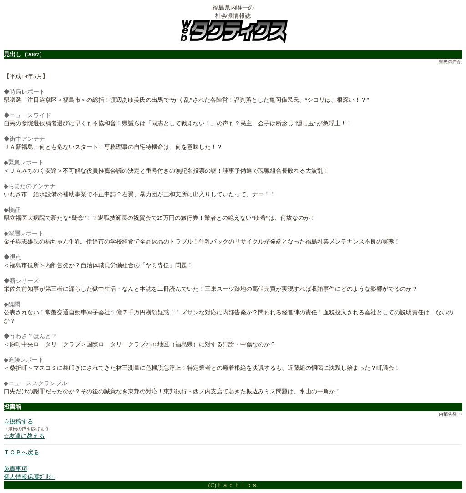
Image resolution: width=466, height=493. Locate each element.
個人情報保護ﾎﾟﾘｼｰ (29, 476)
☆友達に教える (24, 436)
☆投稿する (18, 421)
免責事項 (15, 468)
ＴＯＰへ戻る (21, 452)
